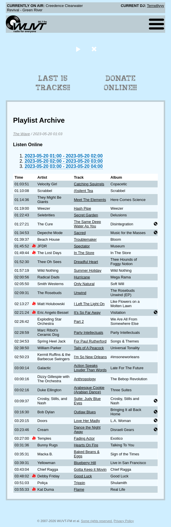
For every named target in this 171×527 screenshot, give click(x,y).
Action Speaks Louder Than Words (90, 367)
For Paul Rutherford (90, 341)
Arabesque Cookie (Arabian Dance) (89, 389)
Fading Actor (84, 438)
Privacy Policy (124, 521)
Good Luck (83, 476)
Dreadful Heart (86, 262)
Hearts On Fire (86, 445)
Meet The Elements (90, 200)
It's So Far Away (87, 312)
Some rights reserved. (97, 521)
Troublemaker (85, 239)
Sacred (80, 233)
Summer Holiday (87, 270)
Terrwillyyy (155, 5)
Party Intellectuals (88, 332)
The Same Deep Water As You (87, 224)
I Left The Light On (89, 304)
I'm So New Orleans (90, 357)
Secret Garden (86, 215)
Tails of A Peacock (89, 348)
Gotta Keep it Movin (90, 469)
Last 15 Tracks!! (53, 83)
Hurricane (82, 277)
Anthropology (85, 379)
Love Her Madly (87, 421)
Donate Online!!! (120, 83)
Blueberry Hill (85, 463)
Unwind (80, 293)
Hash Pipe (82, 208)
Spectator (82, 246)
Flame (79, 489)
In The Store (84, 253)
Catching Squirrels (89, 184)
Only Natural (84, 284)
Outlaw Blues (85, 412)
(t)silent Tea (83, 191)
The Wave (21, 134)
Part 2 (79, 321)
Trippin (79, 483)
